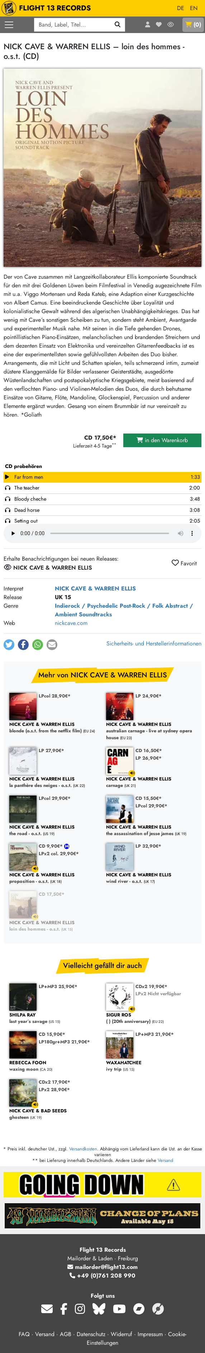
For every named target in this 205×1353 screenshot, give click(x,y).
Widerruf (121, 1334)
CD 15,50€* (148, 798)
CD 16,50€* (148, 750)
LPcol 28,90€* (55, 695)
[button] (9, 644)
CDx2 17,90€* (54, 1082)
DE (180, 8)
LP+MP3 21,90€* (154, 1034)
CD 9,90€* (51, 846)
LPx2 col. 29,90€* (59, 853)
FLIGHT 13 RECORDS (48, 8)
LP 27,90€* (51, 750)
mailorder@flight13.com (102, 1267)
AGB (65, 1334)
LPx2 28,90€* (54, 1089)
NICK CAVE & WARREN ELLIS (95, 588)
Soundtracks (95, 614)
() (193, 24)
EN (193, 8)
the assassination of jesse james (151, 830)
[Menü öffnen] (9, 24)
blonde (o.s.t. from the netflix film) (54, 728)
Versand (165, 1160)
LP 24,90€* (148, 695)
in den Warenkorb (162, 440)
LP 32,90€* (148, 846)
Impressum (150, 1334)
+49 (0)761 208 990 (102, 1275)
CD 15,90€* (52, 1034)
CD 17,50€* (52, 894)
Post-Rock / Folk (141, 606)
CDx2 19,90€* (151, 986)
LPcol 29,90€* (55, 798)
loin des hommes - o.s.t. (54, 926)
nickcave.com (71, 623)
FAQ (24, 1334)
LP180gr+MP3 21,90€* (64, 1041)
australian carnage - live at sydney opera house (151, 731)
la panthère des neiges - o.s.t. (54, 782)
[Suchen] (117, 25)
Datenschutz (91, 1334)
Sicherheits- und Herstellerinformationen (153, 643)
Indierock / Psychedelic (86, 606)
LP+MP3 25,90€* (58, 986)
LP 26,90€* (148, 758)
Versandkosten (83, 1148)
